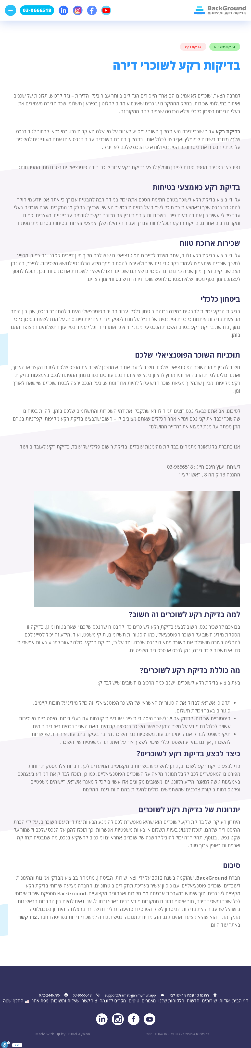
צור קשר (89, 1001)
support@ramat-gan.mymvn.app (130, 995)
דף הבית (240, 1001)
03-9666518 (37, 10)
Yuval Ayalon (79, 1033)
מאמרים (149, 1001)
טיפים (134, 1001)
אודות (224, 1001)
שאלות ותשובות (65, 1001)
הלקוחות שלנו (171, 1001)
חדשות (193, 1001)
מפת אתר (40, 1001)
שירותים (209, 1001)
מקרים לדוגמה (113, 1001)
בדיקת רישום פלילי (108, 447)
